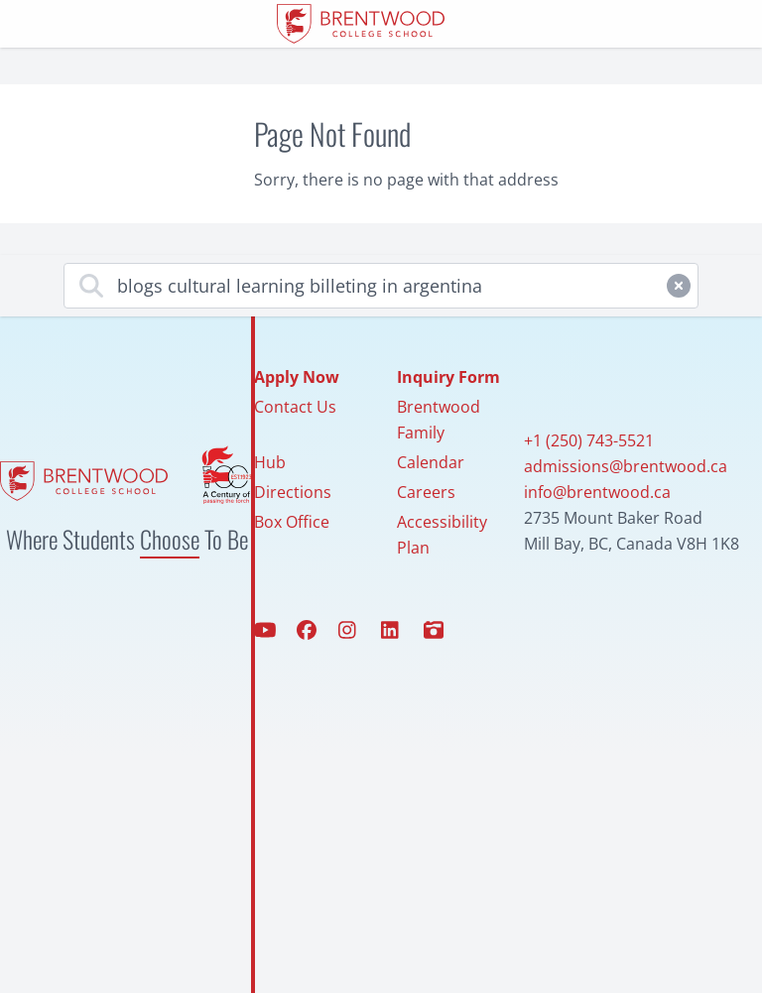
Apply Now (296, 377)
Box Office (291, 522)
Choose (169, 539)
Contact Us (295, 407)
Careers (426, 492)
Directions (292, 492)
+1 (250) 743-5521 (589, 440)
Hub (270, 462)
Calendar (430, 462)
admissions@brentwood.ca (625, 466)
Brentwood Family (438, 419)
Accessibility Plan (442, 535)
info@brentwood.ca (597, 492)
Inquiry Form (448, 377)
